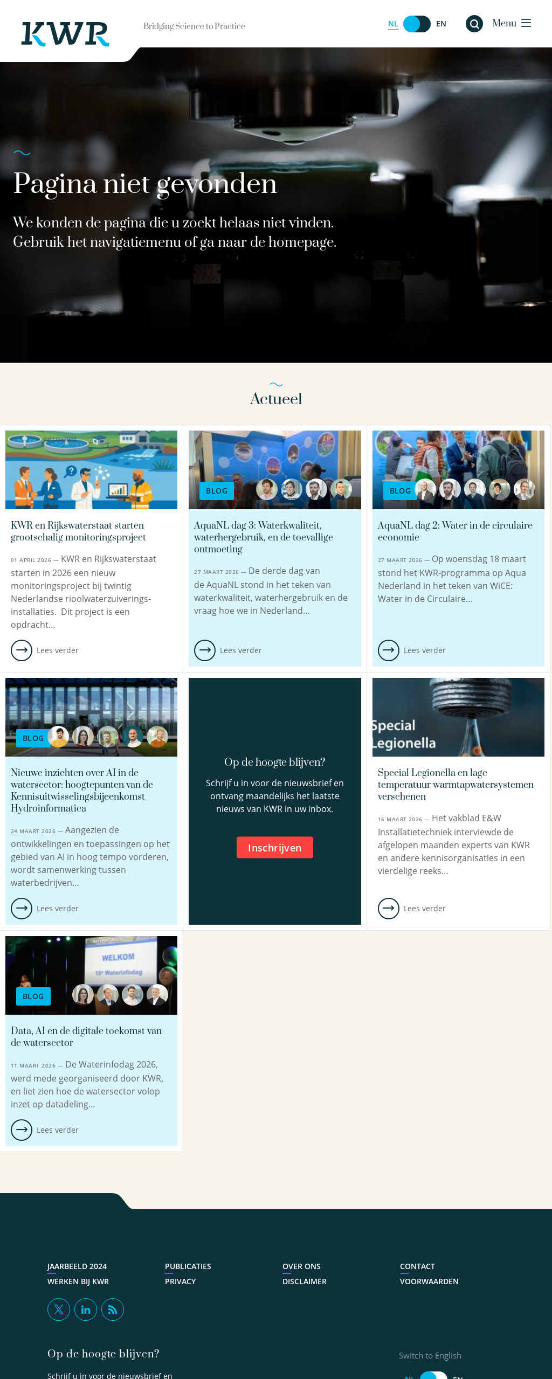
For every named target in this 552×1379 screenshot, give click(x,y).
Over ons (301, 1266)
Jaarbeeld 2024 (77, 1266)
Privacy (180, 1281)
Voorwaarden (429, 1281)
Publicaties (188, 1266)
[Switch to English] (417, 24)
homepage (301, 243)
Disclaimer (304, 1281)
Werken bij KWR (78, 1281)
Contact (417, 1266)
